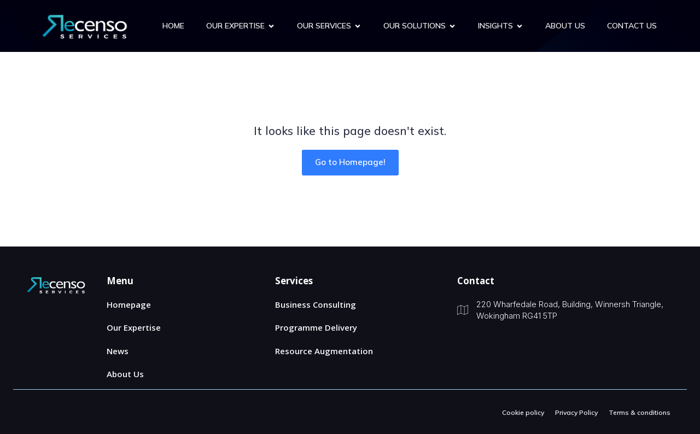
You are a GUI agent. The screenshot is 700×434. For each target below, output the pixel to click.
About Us (565, 26)
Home (173, 26)
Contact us (632, 26)
